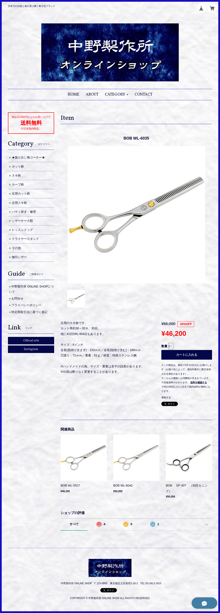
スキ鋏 (16, 175)
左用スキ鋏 (19, 202)
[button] (116, 94)
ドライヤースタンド (25, 238)
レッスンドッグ (22, 229)
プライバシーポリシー (26, 305)
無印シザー (19, 257)
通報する (166, 397)
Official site (31, 341)
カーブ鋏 (18, 184)
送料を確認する (198, 382)
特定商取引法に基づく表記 (29, 312)
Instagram (31, 349)
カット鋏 (18, 166)
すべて (74, 524)
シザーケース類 (22, 220)
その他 (16, 248)
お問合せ (17, 298)
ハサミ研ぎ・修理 (24, 211)
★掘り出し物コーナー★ (28, 157)
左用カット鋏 (21, 193)
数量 (164, 346)
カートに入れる (186, 354)
